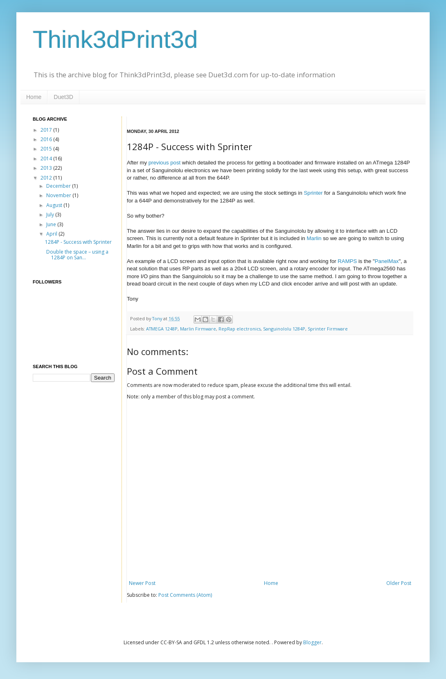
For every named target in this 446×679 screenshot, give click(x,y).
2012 (47, 177)
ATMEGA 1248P (162, 329)
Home (33, 97)
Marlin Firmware (198, 329)
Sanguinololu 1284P (284, 329)
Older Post (398, 583)
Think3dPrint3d (115, 39)
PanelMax (387, 261)
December (59, 185)
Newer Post (142, 583)
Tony (157, 318)
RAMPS (347, 261)
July (50, 214)
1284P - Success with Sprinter (78, 241)
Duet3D (63, 97)
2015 (47, 148)
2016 (47, 139)
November (59, 195)
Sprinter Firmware (328, 329)
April (52, 233)
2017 (47, 129)
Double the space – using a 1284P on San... (76, 254)
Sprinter (313, 193)
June (51, 224)
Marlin (314, 238)
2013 (47, 167)
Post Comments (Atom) (185, 594)
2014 (47, 158)
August (54, 205)
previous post (164, 163)
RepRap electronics (239, 329)
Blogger (312, 642)
